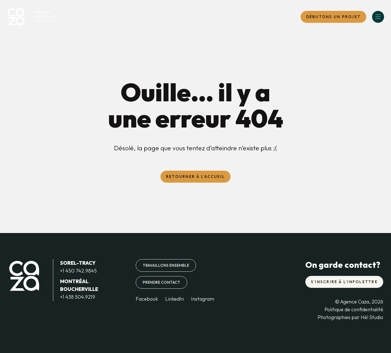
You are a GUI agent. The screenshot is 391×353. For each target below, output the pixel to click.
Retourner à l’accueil (195, 176)
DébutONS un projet (333, 16)
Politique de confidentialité (354, 309)
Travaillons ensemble (166, 265)
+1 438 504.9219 (77, 297)
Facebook (147, 299)
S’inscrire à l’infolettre (344, 281)
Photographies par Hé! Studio (350, 317)
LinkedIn (174, 299)
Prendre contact (161, 282)
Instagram (202, 299)
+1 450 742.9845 (78, 271)
